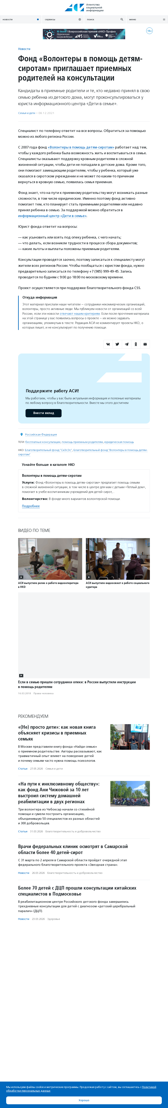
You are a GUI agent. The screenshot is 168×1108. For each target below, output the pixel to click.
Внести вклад (43, 413)
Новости (24, 49)
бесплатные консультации (42, 442)
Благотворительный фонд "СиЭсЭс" (48, 450)
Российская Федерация (41, 434)
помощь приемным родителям (82, 442)
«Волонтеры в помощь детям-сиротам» (81, 147)
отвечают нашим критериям (80, 314)
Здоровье (53, 919)
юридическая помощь (119, 442)
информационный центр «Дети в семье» (52, 216)
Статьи (22, 768)
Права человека (44, 693)
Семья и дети (26, 113)
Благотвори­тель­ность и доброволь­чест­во (73, 831)
